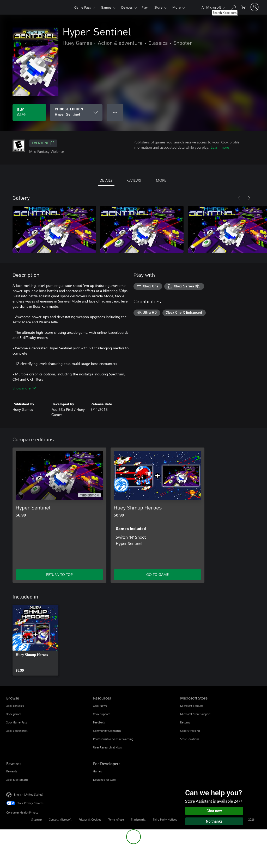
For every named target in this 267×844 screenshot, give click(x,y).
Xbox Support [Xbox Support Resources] (101, 714)
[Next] (249, 198)
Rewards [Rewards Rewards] (11, 771)
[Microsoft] (24, 7)
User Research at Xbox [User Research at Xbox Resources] (107, 747)
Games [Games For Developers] (97, 771)
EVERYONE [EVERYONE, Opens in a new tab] (43, 143)
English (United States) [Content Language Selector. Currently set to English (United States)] (28, 794)
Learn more (220, 147)
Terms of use (116, 819)
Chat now (214, 811)
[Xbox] (58, 7)
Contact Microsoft (60, 819)
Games (106, 7)
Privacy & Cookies (89, 819)
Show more (24, 388)
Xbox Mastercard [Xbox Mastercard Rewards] (17, 779)
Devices (127, 7)
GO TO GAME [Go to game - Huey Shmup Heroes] (157, 574)
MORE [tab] (161, 180)
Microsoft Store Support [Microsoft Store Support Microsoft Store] (195, 714)
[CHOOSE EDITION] (76, 112)
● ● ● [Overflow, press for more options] (115, 112)
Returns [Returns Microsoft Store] (185, 722)
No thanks (214, 821)
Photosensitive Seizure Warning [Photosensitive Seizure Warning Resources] (113, 739)
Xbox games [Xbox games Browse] (13, 714)
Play (145, 7)
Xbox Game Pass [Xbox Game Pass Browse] (16, 722)
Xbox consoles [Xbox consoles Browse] (15, 705)
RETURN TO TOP (59, 574)
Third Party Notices (165, 819)
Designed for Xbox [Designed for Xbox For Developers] (104, 779)
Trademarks (138, 819)
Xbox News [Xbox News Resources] (100, 705)
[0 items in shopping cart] (243, 7)
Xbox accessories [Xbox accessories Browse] (17, 730)
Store (158, 7)
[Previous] (239, 198)
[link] (35, 640)
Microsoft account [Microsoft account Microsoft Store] (191, 705)
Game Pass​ (82, 7)
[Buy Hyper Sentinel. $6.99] (29, 112)
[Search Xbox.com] (233, 6)
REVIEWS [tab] (133, 180)
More (176, 7)
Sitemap (36, 819)
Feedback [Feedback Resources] (99, 722)
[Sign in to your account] (254, 7)
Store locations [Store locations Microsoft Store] (189, 739)
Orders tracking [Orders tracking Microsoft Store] (190, 730)
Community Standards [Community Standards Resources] (107, 730)
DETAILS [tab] (106, 180)
